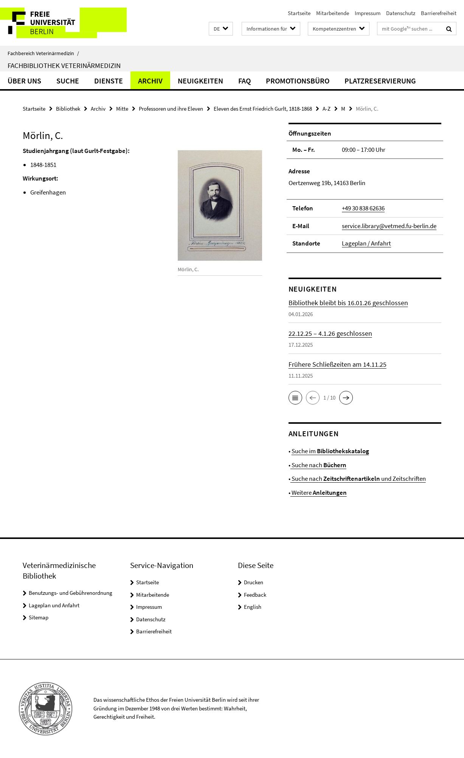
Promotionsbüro (297, 80)
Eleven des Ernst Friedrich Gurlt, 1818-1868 (263, 108)
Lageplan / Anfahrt (366, 243)
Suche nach (318, 465)
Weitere (318, 492)
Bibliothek (68, 108)
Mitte (122, 108)
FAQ (244, 80)
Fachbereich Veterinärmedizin (43, 53)
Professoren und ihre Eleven (171, 108)
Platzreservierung (380, 80)
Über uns (24, 80)
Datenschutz (400, 13)
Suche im (330, 451)
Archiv (150, 80)
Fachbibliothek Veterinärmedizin (64, 65)
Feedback (255, 594)
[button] (221, 29)
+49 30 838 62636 (363, 208)
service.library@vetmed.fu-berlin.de (389, 226)
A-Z (327, 108)
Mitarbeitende (332, 13)
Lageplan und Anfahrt (54, 605)
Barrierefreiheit (438, 13)
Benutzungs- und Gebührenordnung (70, 592)
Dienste (108, 80)
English (252, 606)
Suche (67, 80)
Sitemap (38, 617)
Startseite (299, 13)
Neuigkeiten (200, 80)
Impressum (367, 13)
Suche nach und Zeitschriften (358, 478)
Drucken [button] (253, 582)
